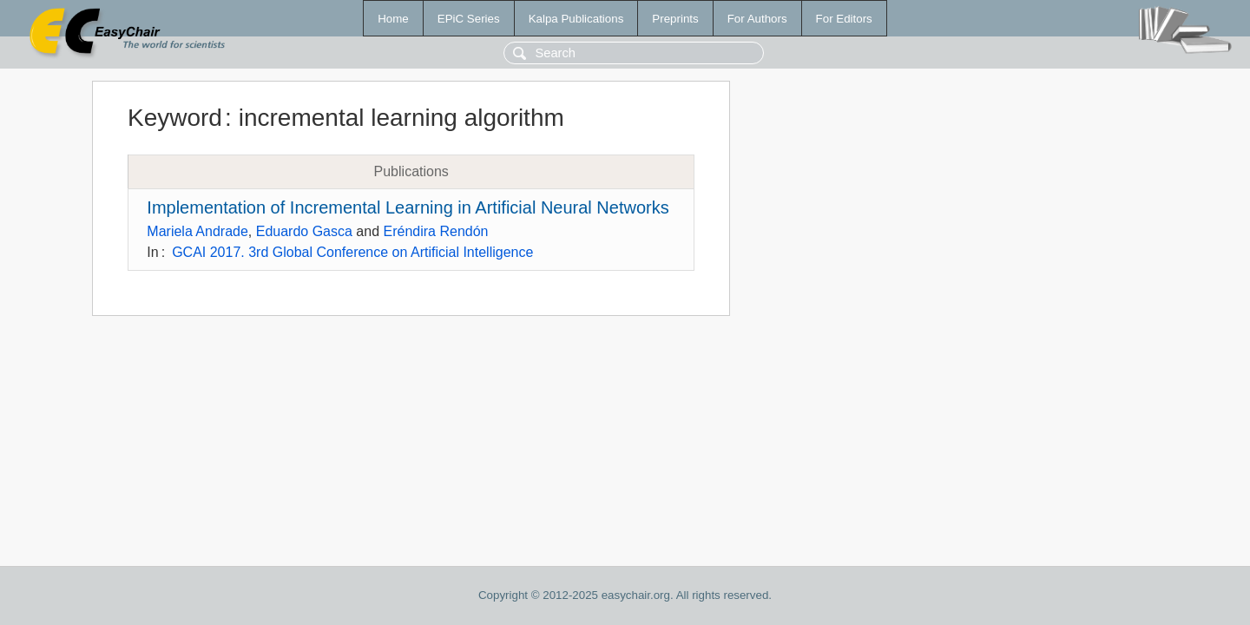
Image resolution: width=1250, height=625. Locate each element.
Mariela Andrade (197, 231)
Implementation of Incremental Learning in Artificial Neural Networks (407, 207)
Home (393, 18)
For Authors (757, 18)
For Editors (844, 18)
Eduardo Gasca (304, 231)
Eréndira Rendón (436, 231)
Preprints (675, 18)
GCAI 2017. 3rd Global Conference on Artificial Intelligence (352, 252)
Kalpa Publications (576, 18)
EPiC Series (469, 18)
